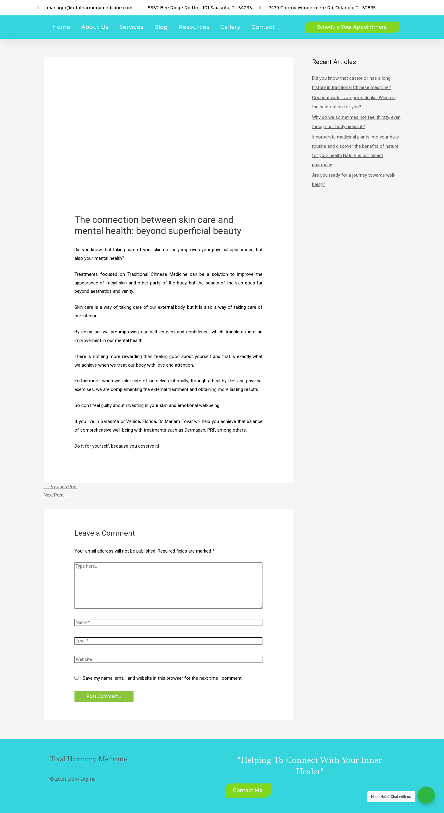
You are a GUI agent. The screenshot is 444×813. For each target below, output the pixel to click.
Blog (161, 27)
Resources (194, 27)
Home (61, 27)
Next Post (57, 495)
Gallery (230, 27)
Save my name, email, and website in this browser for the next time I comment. (162, 678)
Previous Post (61, 486)
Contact (263, 27)
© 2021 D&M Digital (73, 779)
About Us (94, 27)
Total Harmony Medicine (88, 759)
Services (131, 27)
